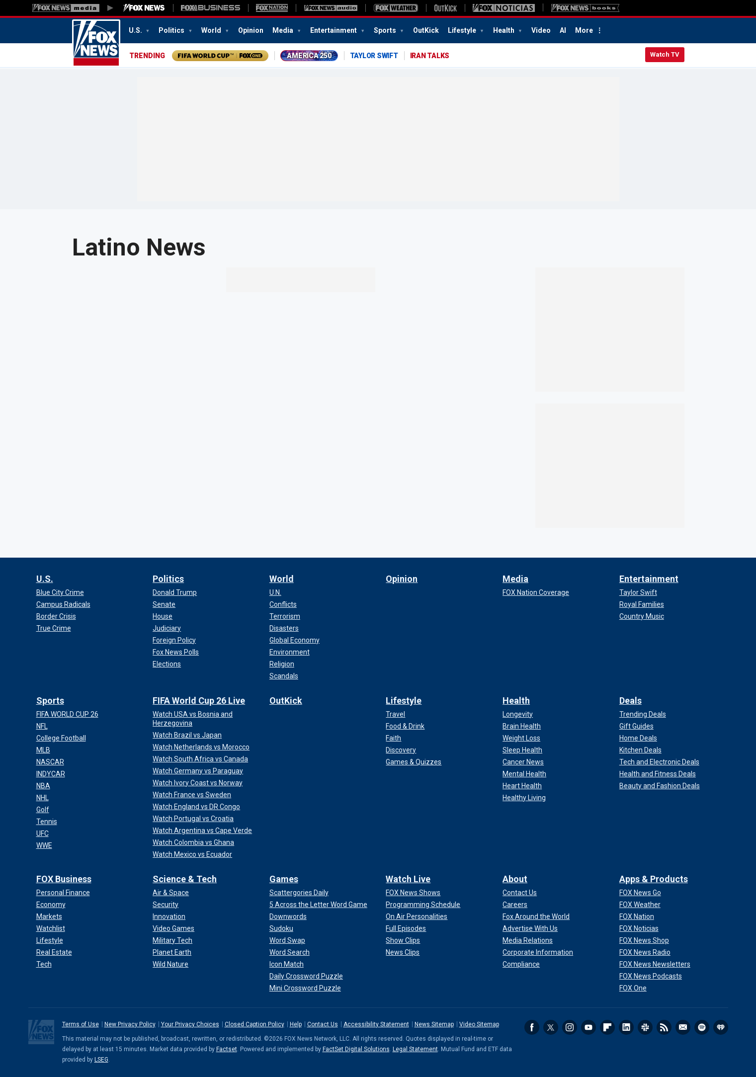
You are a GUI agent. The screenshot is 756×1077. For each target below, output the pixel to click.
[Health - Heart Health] (522, 786)
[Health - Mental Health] (524, 774)
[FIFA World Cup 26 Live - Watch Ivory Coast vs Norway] (198, 783)
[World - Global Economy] (294, 640)
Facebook (531, 1027)
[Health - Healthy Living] (524, 798)
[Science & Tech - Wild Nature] (170, 964)
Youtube (588, 1027)
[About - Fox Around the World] (536, 916)
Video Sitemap (479, 1024)
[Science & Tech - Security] (165, 905)
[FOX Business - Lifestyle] (49, 940)
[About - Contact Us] (520, 893)
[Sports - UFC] (42, 833)
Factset (226, 1049)
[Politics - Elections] (167, 664)
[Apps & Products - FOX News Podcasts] (650, 976)
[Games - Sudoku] (281, 928)
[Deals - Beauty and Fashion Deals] (659, 786)
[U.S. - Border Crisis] (56, 616)
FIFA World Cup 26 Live (199, 700)
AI (563, 30)
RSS (664, 1027)
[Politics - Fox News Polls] (176, 652)
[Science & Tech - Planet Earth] (172, 952)
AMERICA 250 (309, 56)
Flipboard (607, 1027)
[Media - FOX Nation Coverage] (536, 592)
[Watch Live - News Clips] (403, 952)
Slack (645, 1027)
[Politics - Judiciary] (167, 628)
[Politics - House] (162, 616)
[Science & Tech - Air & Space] (171, 893)
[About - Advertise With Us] (530, 928)
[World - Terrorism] (284, 616)
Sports (386, 30)
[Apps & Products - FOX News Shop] (644, 940)
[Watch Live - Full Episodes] (406, 928)
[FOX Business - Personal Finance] (63, 893)
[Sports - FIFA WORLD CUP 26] (67, 714)
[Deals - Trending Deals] (642, 714)
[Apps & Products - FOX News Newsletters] (654, 964)
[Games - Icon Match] (286, 964)
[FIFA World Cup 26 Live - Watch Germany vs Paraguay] (198, 771)
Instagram (569, 1027)
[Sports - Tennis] (46, 822)
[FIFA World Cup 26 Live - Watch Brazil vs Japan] (187, 735)
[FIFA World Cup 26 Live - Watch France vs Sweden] (192, 795)
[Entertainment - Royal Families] (641, 604)
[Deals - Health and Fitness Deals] (657, 774)
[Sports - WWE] (44, 845)
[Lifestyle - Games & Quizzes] (413, 762)
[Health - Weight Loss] (521, 738)
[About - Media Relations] (528, 940)
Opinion (250, 30)
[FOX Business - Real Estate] (54, 952)
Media (283, 30)
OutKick (426, 30)
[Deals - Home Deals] (638, 738)
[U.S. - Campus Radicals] (63, 604)
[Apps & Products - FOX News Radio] (645, 952)
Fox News (96, 43)
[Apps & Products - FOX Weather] (640, 905)
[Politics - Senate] (164, 604)
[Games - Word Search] (289, 952)
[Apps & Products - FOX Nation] (636, 916)
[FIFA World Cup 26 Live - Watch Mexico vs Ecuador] (192, 854)
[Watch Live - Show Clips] (403, 940)
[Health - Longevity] (518, 714)
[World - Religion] (281, 664)
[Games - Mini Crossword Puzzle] (305, 988)
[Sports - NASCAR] (50, 762)
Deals (630, 700)
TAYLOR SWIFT (374, 56)
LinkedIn (626, 1027)
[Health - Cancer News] (523, 762)
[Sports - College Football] (61, 738)
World (212, 30)
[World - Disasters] (284, 628)
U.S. (136, 30)
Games (283, 879)
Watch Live (408, 879)
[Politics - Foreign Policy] (174, 640)
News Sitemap (434, 1024)
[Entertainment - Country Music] (641, 616)
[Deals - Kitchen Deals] (640, 750)
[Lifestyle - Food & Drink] (405, 726)
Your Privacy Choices (190, 1024)
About (515, 879)
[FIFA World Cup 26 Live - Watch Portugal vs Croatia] (193, 819)
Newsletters (682, 1027)
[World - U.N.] (275, 592)
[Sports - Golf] (42, 810)
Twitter (550, 1027)
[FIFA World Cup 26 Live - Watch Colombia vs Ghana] (193, 842)
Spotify (701, 1027)
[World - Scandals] (283, 676)
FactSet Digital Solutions (356, 1049)
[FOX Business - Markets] (49, 916)
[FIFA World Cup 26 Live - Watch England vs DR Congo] (196, 807)
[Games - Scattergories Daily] (299, 893)
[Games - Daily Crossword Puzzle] (306, 976)
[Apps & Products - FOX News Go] (640, 893)
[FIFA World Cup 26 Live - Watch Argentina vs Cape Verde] (202, 830)
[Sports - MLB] (43, 750)
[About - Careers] (515, 905)
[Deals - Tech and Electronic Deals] (659, 762)
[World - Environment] (289, 652)
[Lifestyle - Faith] (393, 738)
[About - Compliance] (521, 964)
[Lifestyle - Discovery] (401, 750)
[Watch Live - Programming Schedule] (423, 905)
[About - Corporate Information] (538, 952)
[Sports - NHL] (42, 798)
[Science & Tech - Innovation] (169, 916)
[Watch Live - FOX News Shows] (413, 893)
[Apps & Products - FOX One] (633, 988)
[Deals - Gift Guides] (636, 726)
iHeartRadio (720, 1027)
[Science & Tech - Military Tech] (172, 940)
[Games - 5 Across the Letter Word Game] (318, 905)
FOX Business (63, 879)
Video (541, 30)
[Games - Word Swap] (287, 940)
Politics (172, 30)
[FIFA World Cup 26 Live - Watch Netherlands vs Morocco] (201, 747)
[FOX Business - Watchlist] (50, 928)
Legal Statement (415, 1049)
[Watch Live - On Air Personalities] (416, 916)
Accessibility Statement (376, 1024)
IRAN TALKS (430, 56)
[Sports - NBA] (43, 786)
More (584, 30)
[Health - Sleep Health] (522, 750)
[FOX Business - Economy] (51, 905)
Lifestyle (463, 30)
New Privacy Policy (130, 1024)
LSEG (101, 1059)
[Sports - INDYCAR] (50, 774)
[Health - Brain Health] (522, 726)
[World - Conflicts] (283, 604)
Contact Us (322, 1024)
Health (504, 30)
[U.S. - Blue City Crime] (60, 592)
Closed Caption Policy (254, 1024)
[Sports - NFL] (42, 726)
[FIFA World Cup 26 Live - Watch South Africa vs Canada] (200, 759)
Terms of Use (80, 1024)
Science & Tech (185, 879)
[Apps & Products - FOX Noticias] (639, 928)
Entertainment (334, 30)
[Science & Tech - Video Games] (173, 928)
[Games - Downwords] (288, 916)
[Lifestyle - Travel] (395, 714)
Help (296, 1024)
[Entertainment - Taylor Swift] (638, 592)
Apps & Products (653, 879)
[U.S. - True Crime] (53, 628)
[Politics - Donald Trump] (175, 592)
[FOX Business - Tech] (44, 964)
